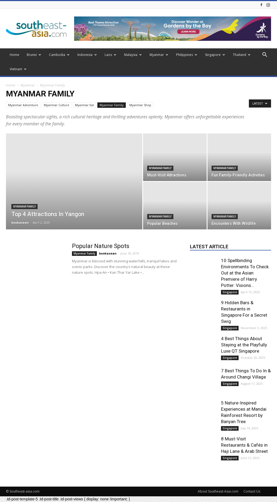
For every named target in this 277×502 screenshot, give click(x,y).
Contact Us (251, 491)
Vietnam (18, 69)
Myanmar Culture (56, 105)
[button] (264, 55)
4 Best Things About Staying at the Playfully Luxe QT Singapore (244, 345)
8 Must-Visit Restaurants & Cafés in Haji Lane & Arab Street (244, 445)
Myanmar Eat (84, 105)
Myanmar (159, 54)
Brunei (34, 54)
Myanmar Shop (140, 105)
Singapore (215, 54)
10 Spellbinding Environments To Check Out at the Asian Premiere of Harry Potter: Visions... (245, 273)
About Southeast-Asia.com (218, 491)
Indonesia (87, 54)
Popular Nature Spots (100, 246)
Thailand (241, 54)
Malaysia (133, 54)
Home (14, 54)
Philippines (186, 54)
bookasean (20, 222)
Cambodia (59, 54)
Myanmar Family (112, 105)
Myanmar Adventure (23, 105)
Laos (110, 54)
